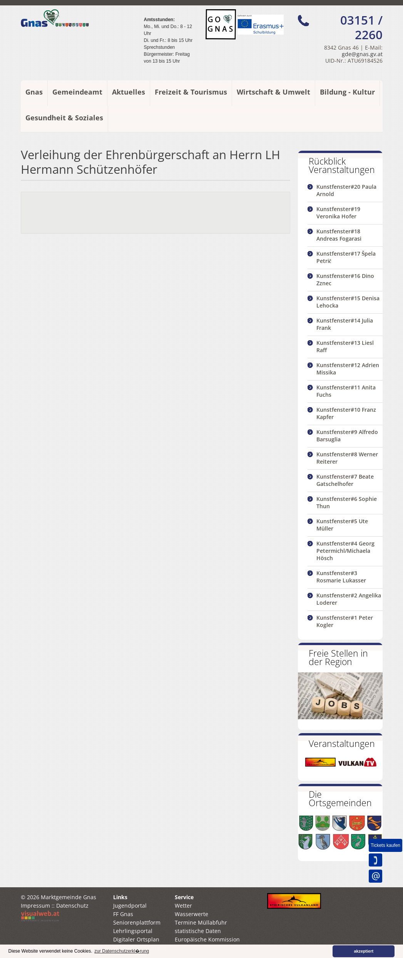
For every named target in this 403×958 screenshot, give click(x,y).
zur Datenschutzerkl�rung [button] (121, 951)
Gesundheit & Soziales (64, 117)
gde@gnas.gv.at (362, 54)
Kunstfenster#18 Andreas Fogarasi (338, 235)
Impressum (35, 905)
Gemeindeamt (77, 91)
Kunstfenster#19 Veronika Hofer (338, 212)
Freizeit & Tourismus (191, 91)
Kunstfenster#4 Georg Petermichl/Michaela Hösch (345, 551)
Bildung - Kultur (347, 91)
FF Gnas (123, 914)
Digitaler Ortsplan (136, 939)
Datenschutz (72, 905)
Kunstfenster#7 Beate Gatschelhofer (345, 480)
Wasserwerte (191, 914)
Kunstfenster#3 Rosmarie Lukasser (341, 576)
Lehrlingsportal (132, 931)
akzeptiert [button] (363, 951)
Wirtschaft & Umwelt (273, 91)
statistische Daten (198, 931)
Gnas (34, 91)
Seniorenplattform (137, 922)
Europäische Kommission (207, 939)
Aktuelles (128, 91)
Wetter (183, 905)
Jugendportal (130, 905)
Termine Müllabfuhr (201, 922)
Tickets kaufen (385, 845)
